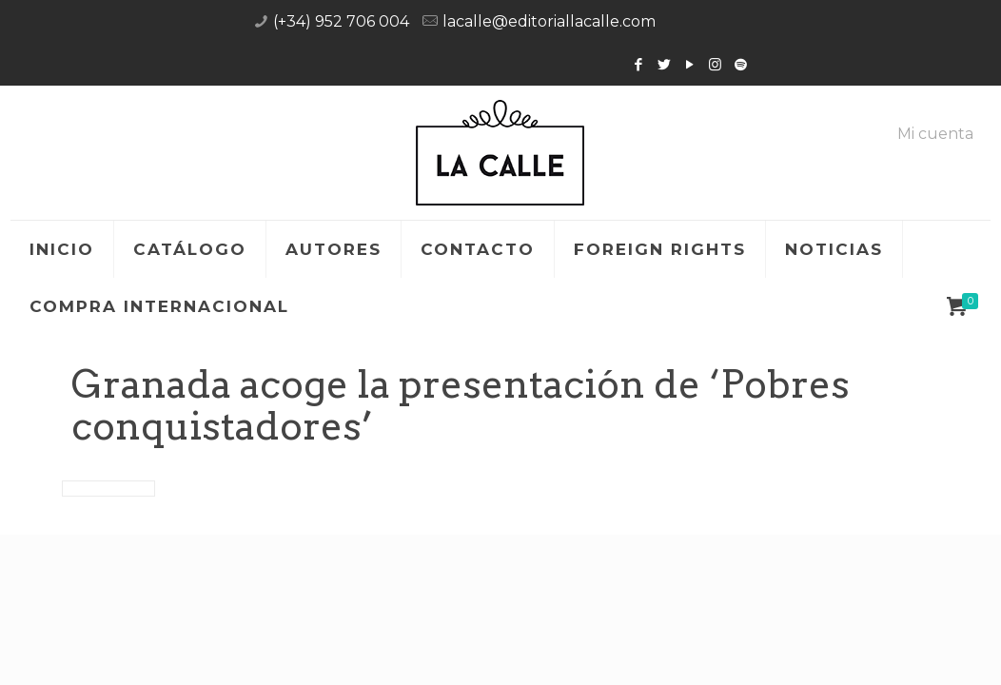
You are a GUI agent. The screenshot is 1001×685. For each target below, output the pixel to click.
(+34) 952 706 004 (341, 21)
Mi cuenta (935, 134)
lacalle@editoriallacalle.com (549, 21)
